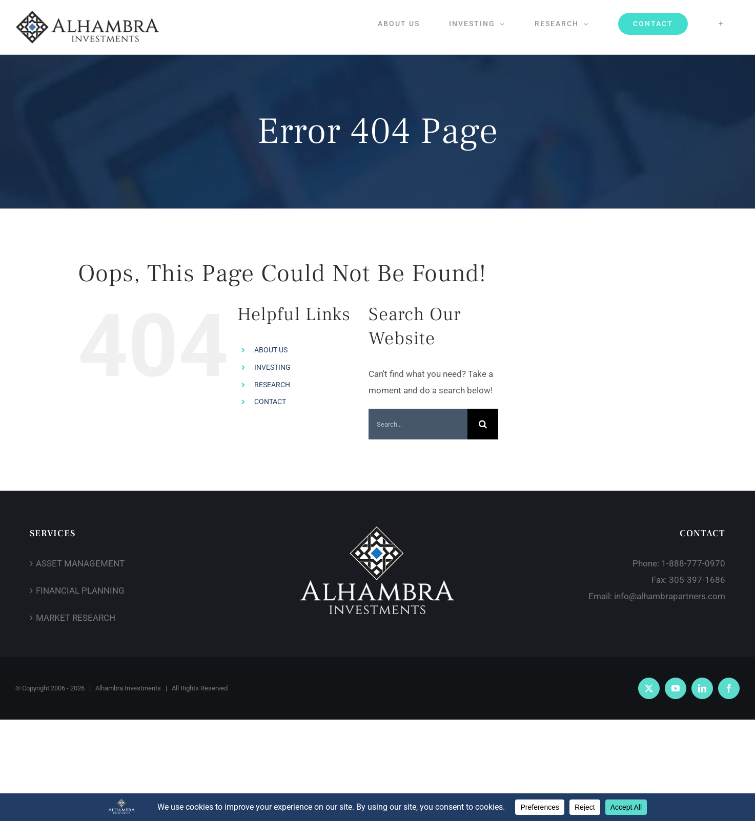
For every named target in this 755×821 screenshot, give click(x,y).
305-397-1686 (697, 580)
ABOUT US (271, 350)
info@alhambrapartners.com (669, 596)
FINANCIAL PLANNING (80, 590)
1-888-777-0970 (693, 563)
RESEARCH (272, 385)
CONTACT (270, 401)
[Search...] (418, 424)
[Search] (482, 424)
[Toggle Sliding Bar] (721, 23)
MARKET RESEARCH (75, 618)
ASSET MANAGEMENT (80, 563)
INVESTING (272, 367)
